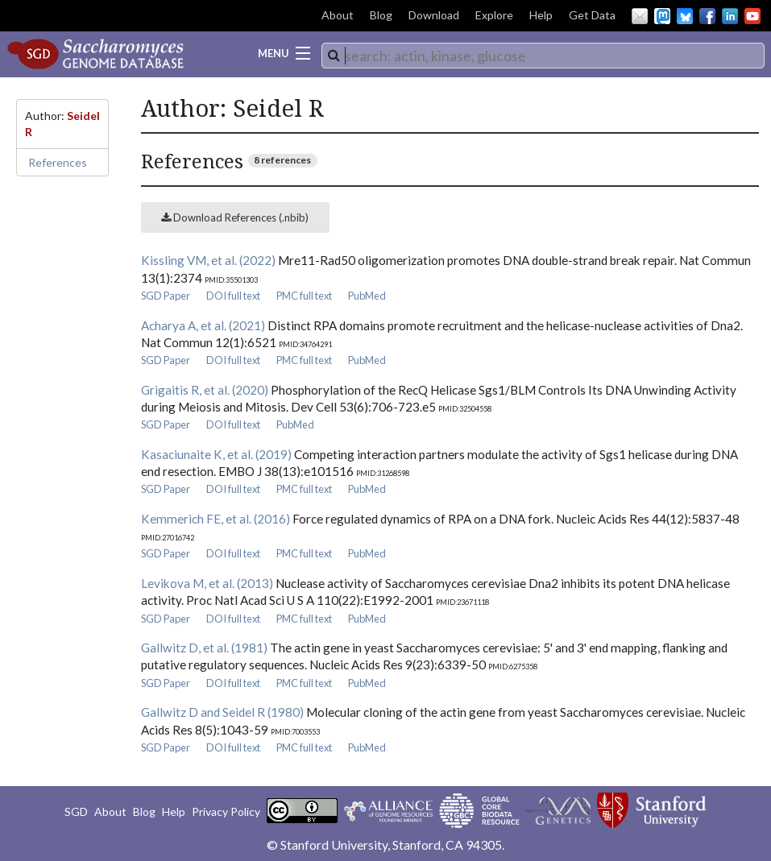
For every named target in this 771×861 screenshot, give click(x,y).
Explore (494, 15)
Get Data (592, 15)
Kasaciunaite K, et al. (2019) (216, 454)
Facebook (707, 16)
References (57, 162)
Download (433, 15)
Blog (381, 15)
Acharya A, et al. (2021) (203, 325)
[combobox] (543, 55)
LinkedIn (730, 16)
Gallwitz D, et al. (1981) (204, 647)
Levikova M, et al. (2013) (207, 583)
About (337, 15)
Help (541, 15)
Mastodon (662, 16)
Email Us (640, 16)
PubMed (367, 295)
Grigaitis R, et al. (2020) (204, 390)
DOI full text (233, 295)
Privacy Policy (226, 811)
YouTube (752, 16)
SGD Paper (165, 295)
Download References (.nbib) (235, 217)
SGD (76, 811)
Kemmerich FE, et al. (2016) (215, 518)
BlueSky (685, 16)
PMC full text (304, 295)
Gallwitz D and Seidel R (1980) (222, 712)
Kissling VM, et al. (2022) (208, 260)
